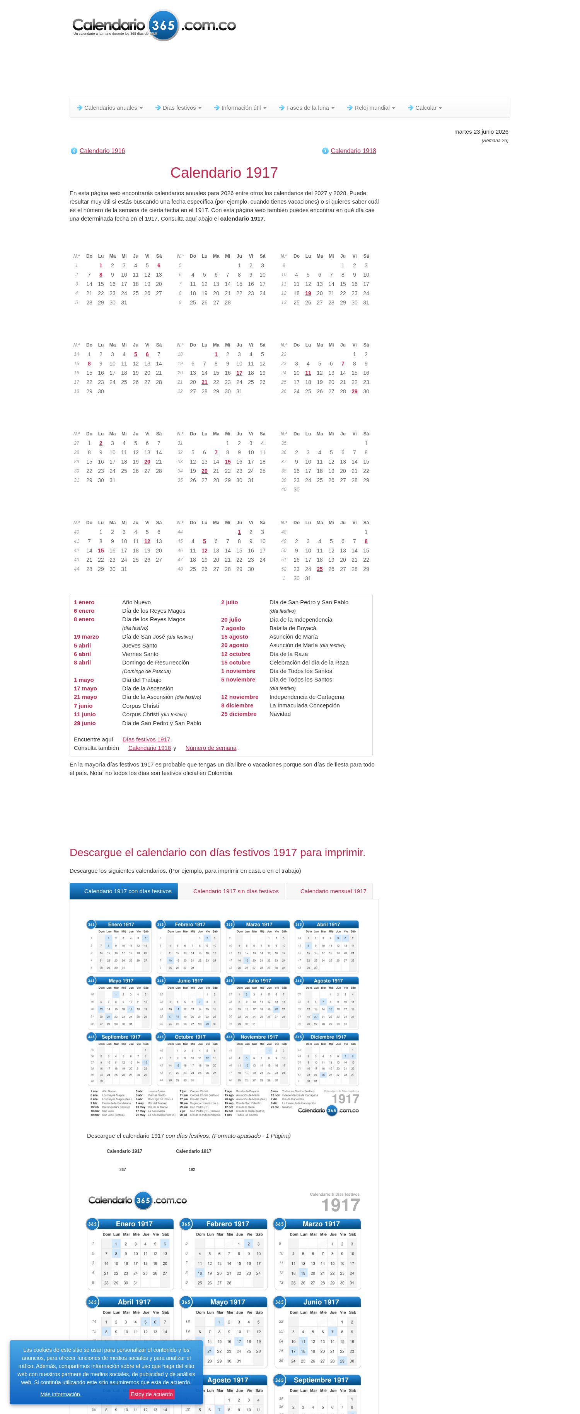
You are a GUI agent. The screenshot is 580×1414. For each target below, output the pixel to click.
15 (228, 462)
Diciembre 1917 (328, 510)
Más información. (61, 1394)
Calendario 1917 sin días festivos (232, 891)
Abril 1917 (121, 333)
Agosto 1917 (224, 421)
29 (354, 391)
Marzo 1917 (328, 244)
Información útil (239, 107)
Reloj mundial (370, 107)
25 (320, 569)
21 (204, 382)
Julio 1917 (121, 421)
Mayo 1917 (224, 333)
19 (308, 293)
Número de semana (211, 747)
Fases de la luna (306, 107)
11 (308, 373)
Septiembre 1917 (328, 421)
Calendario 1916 (102, 151)
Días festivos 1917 (146, 739)
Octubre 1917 (120, 510)
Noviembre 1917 (224, 510)
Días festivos (177, 107)
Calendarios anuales (109, 107)
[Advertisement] (257, 71)
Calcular (424, 107)
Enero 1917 (121, 244)
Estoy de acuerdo (152, 1394)
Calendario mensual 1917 (329, 891)
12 (147, 541)
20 (147, 462)
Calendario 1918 (353, 151)
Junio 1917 (328, 333)
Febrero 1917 (224, 244)
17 (239, 373)
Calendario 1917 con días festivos (124, 891)
